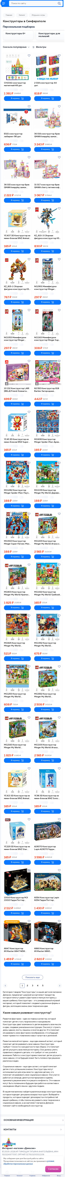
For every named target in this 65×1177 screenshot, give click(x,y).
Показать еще (32, 977)
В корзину (17, 98)
